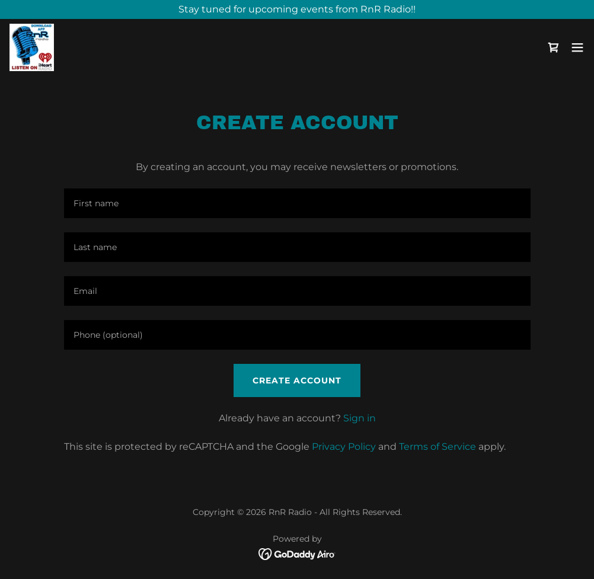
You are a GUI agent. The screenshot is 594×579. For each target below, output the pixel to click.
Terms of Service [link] (437, 446)
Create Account (297, 380)
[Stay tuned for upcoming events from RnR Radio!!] (297, 9)
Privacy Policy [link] (344, 446)
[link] (32, 47)
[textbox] (297, 203)
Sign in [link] (359, 418)
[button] (577, 47)
